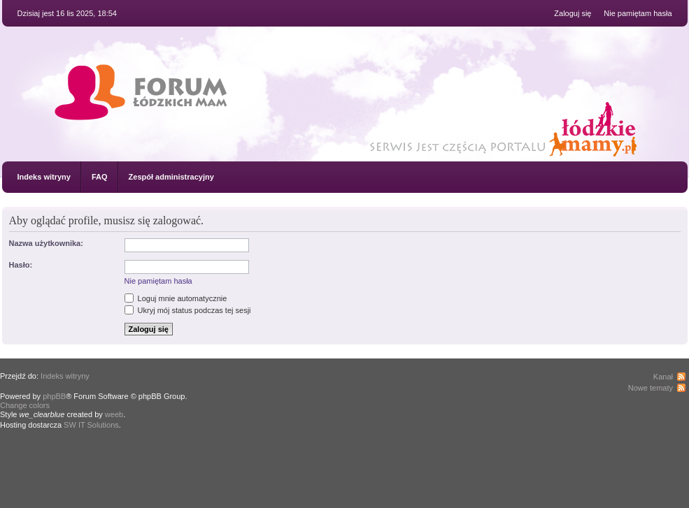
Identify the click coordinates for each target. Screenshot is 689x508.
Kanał (663, 376)
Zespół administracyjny (171, 177)
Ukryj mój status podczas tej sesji (188, 310)
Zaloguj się (572, 13)
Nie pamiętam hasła (638, 13)
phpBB (54, 396)
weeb (114, 414)
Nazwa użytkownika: (46, 243)
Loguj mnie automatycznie (176, 298)
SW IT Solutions (91, 425)
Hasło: (21, 265)
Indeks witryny (44, 177)
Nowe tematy (650, 388)
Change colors (25, 405)
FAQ (100, 177)
